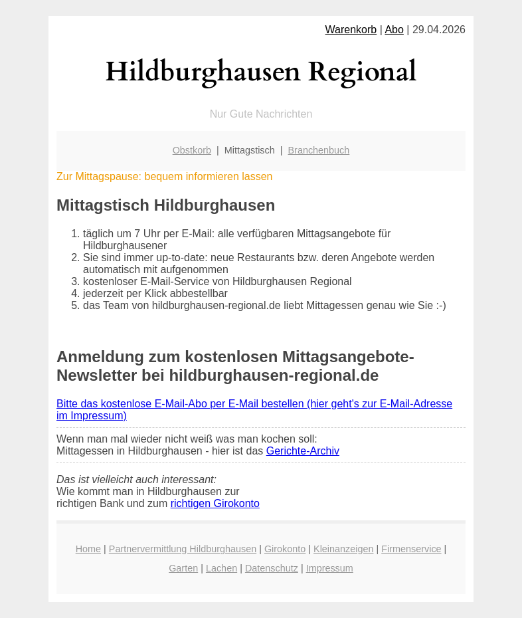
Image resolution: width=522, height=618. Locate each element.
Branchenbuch (319, 150)
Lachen (221, 568)
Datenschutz (271, 568)
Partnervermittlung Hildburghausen (182, 549)
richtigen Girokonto (215, 503)
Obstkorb (192, 150)
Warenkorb (351, 29)
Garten (183, 568)
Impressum (329, 568)
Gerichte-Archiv (302, 451)
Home (88, 549)
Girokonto (284, 549)
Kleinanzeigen (343, 549)
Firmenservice (411, 549)
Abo (394, 29)
